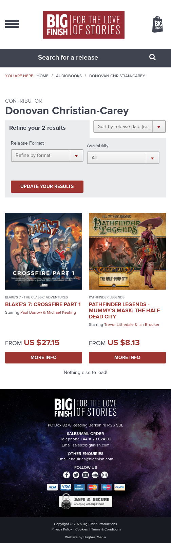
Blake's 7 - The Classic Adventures (36, 297)
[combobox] (77, 57)
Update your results (47, 186)
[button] (129, 126)
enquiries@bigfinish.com (91, 459)
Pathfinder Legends (107, 297)
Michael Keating (61, 312)
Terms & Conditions (106, 529)
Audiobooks (69, 76)
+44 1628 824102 (96, 439)
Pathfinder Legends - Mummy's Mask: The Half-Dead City (125, 310)
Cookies (81, 529)
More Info (44, 357)
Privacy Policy (62, 529)
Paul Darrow (31, 312)
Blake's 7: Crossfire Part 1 (43, 304)
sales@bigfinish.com (91, 445)
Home (43, 76)
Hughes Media (94, 537)
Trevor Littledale (119, 324)
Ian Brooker (148, 324)
